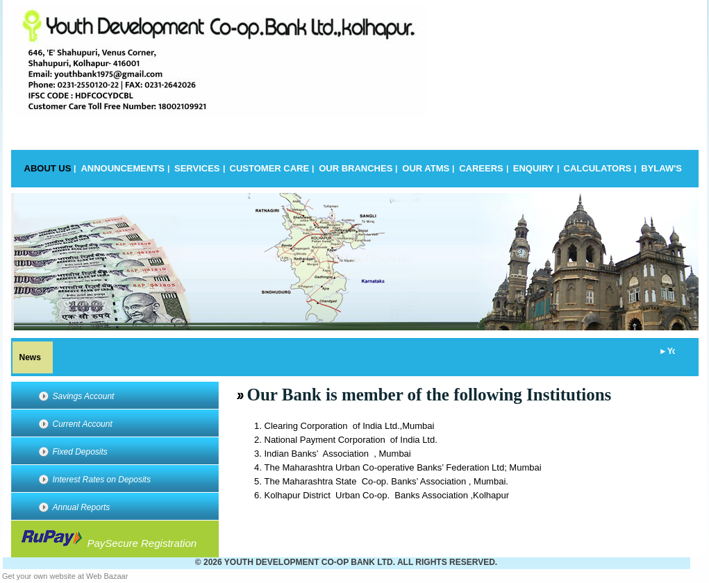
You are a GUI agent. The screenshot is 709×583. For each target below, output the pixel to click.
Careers (481, 168)
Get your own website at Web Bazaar (65, 576)
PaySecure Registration (107, 539)
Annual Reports (81, 507)
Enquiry (533, 168)
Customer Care (270, 168)
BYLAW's (661, 168)
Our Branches (355, 168)
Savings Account (84, 396)
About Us (48, 168)
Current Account (82, 424)
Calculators (598, 168)
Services (197, 168)
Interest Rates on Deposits (102, 479)
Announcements (123, 168)
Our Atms (425, 168)
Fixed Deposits (80, 452)
